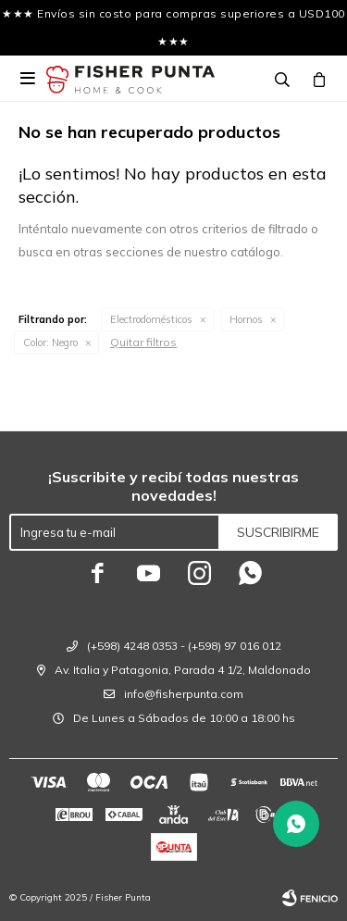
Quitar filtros (143, 342)
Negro (50, 342)
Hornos (246, 319)
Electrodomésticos (151, 319)
